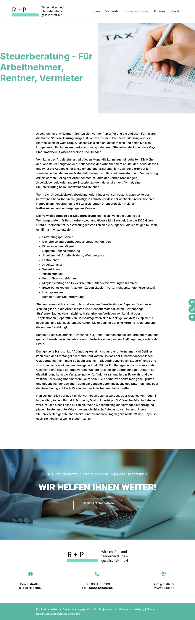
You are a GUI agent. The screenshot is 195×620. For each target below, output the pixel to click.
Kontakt (176, 11)
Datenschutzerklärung (132, 609)
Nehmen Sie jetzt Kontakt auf (97, 505)
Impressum (111, 609)
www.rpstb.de (164, 588)
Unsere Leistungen (136, 11)
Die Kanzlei (112, 11)
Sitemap (151, 609)
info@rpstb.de (164, 584)
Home (96, 11)
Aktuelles (159, 11)
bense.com (74, 613)
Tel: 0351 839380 (97, 584)
